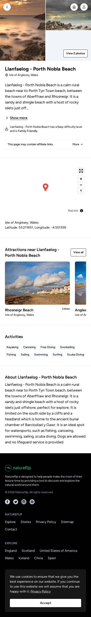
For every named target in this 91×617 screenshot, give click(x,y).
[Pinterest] (32, 501)
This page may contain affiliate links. (45, 144)
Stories (26, 522)
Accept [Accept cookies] (45, 603)
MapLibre (73, 210)
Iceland (24, 558)
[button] (45, 188)
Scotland (28, 551)
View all (78, 252)
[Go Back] (7, 7)
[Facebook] (7, 501)
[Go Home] (74, 7)
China (38, 558)
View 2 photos (75, 53)
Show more (16, 118)
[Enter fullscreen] (81, 171)
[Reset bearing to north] (81, 191)
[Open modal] (84, 7)
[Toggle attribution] (81, 210)
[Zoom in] (81, 179)
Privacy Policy (46, 522)
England (11, 551)
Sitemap (67, 522)
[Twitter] (15, 501)
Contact (11, 529)
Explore (10, 522)
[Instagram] (23, 501)
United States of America (58, 551)
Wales (9, 558)
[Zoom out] (81, 185)
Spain (52, 558)
